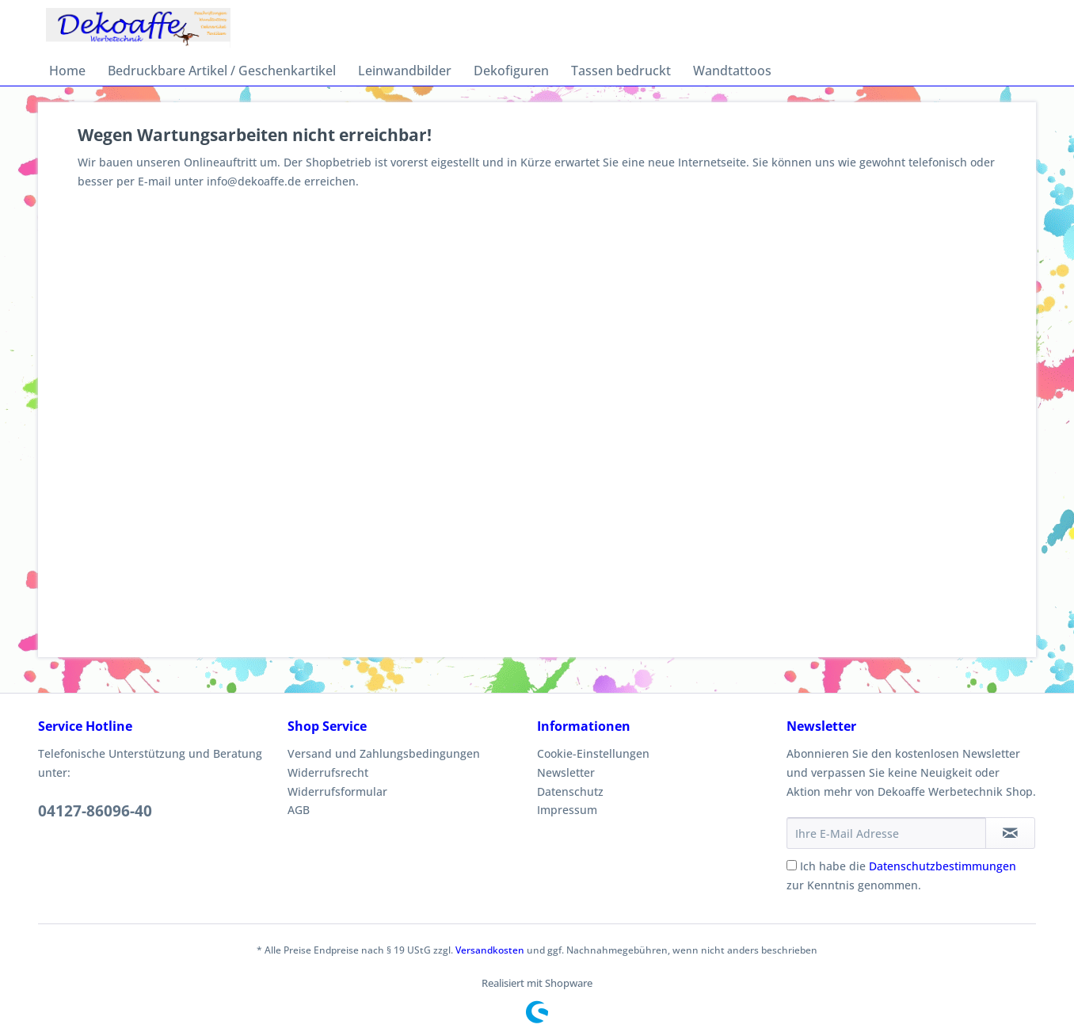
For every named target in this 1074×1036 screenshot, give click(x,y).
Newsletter (566, 772)
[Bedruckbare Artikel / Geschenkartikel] (222, 70)
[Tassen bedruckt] (621, 70)
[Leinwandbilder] (405, 70)
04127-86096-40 (95, 811)
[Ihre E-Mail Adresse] (886, 833)
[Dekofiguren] (511, 70)
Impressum (567, 809)
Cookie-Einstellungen (593, 753)
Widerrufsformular (337, 791)
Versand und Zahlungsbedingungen (384, 753)
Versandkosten (489, 950)
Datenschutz (570, 791)
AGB (299, 809)
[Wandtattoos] (732, 70)
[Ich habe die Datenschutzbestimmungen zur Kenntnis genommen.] (791, 865)
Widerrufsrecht (328, 772)
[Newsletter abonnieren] (1010, 833)
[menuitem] (67, 70)
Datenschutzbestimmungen (942, 866)
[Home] (67, 70)
